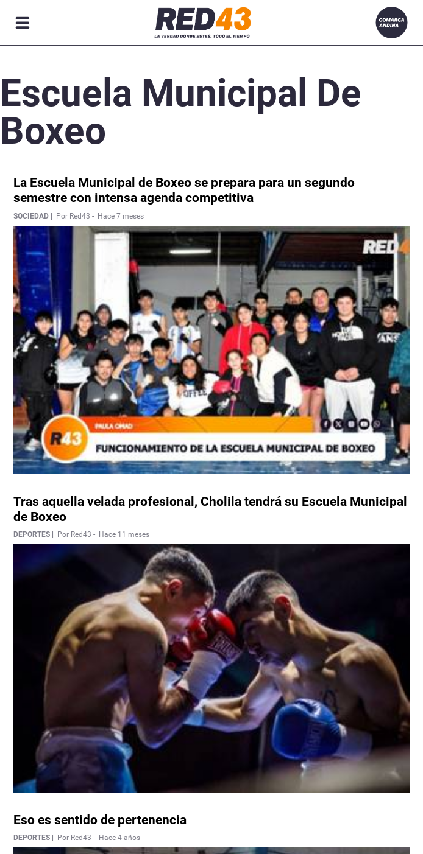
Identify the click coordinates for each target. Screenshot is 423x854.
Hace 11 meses (124, 534)
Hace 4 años (119, 837)
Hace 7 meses (121, 216)
